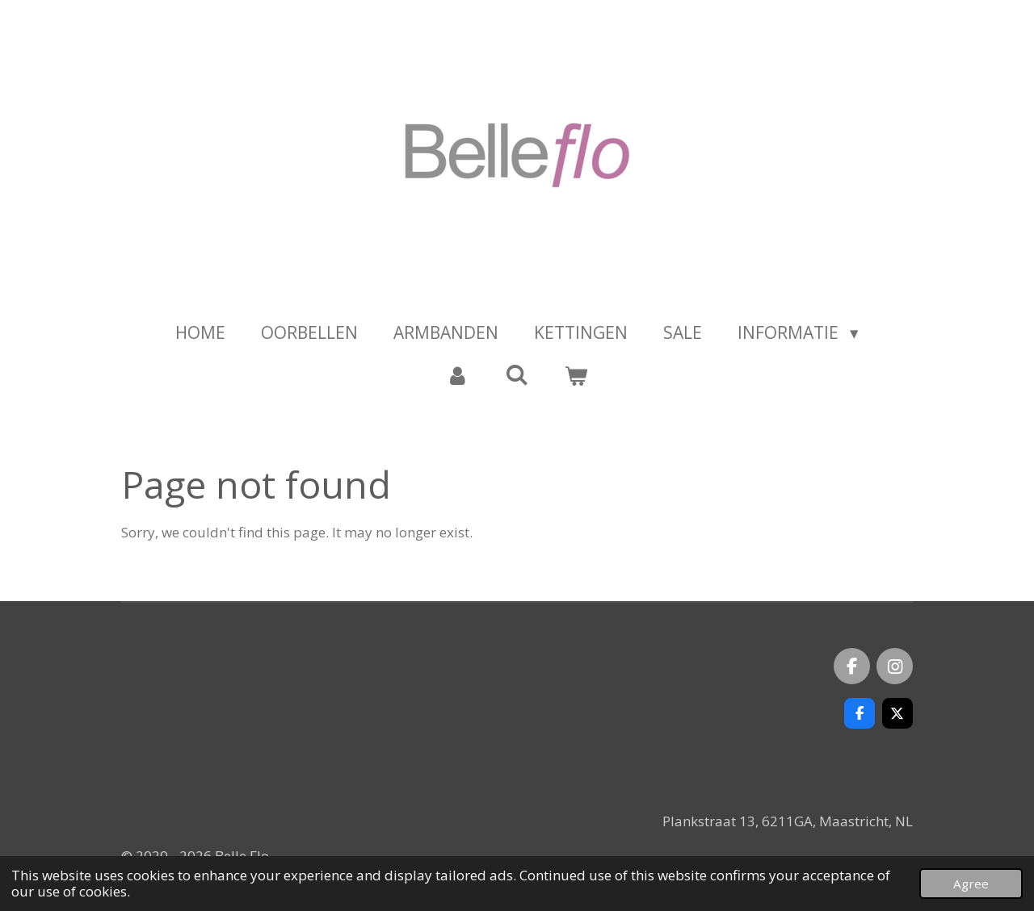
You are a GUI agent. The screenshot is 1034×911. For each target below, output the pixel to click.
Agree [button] (971, 883)
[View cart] (576, 376)
